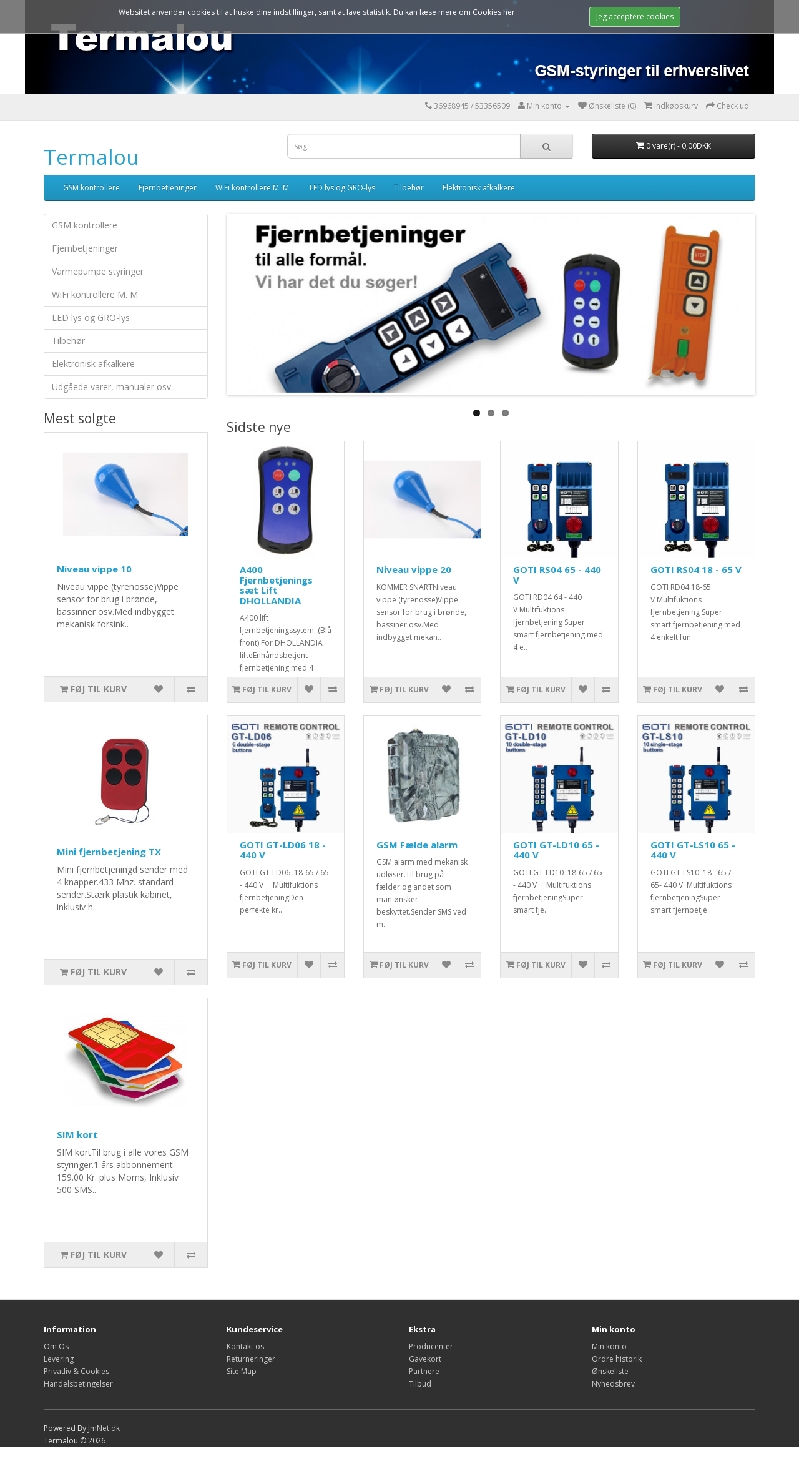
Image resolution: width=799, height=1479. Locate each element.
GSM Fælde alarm (417, 844)
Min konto (609, 1346)
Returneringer (251, 1359)
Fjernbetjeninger (168, 187)
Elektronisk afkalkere (479, 187)
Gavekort (425, 1359)
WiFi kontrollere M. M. (253, 187)
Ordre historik (617, 1359)
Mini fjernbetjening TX (109, 851)
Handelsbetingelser (78, 1383)
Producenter (431, 1346)
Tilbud (420, 1383)
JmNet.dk (104, 1428)
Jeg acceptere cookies (635, 16)
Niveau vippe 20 (413, 569)
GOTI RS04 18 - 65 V (696, 569)
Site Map (242, 1371)
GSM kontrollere (91, 187)
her (509, 12)
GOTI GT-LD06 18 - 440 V (283, 850)
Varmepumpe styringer (98, 271)
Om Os (56, 1346)
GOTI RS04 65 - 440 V (557, 574)
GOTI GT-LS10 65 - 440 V (692, 850)
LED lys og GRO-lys (342, 187)
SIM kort (77, 1134)
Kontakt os (245, 1346)
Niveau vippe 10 (94, 569)
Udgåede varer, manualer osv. (112, 387)
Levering (59, 1359)
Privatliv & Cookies (76, 1371)
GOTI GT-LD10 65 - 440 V (556, 850)
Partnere (424, 1371)
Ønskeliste (610, 1371)
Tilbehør (409, 187)
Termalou (91, 157)
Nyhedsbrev (613, 1383)
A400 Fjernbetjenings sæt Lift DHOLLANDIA (276, 585)
